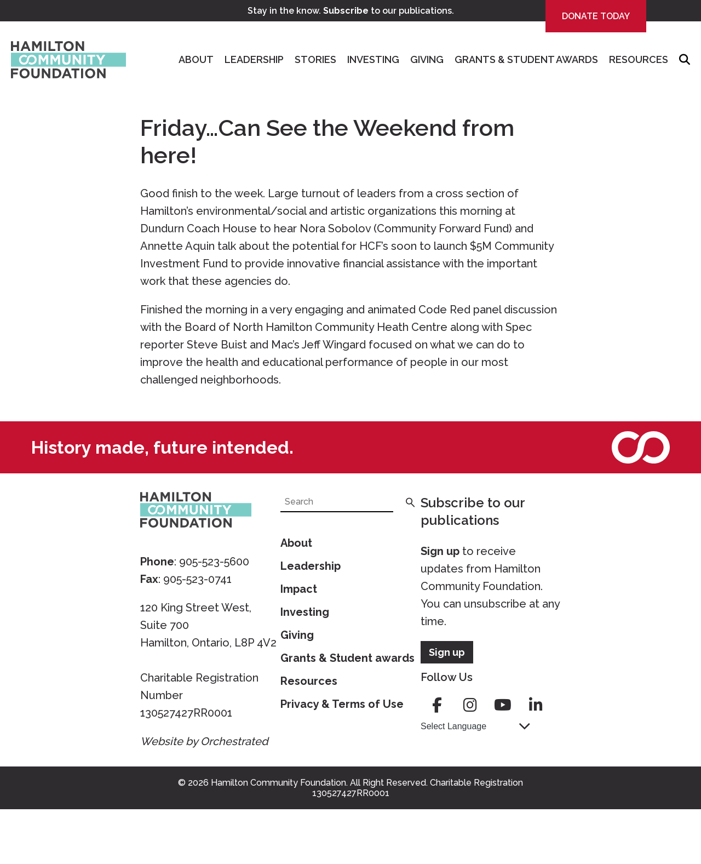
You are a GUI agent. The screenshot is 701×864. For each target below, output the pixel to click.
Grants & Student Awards (526, 59)
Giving (427, 59)
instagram (470, 705)
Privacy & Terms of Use (342, 704)
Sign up (440, 551)
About (196, 59)
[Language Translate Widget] (475, 726)
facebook (437, 705)
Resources (638, 59)
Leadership (254, 59)
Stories (315, 59)
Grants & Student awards (347, 658)
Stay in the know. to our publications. (351, 10)
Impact (298, 589)
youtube (503, 705)
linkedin (536, 705)
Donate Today (596, 16)
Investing (373, 59)
